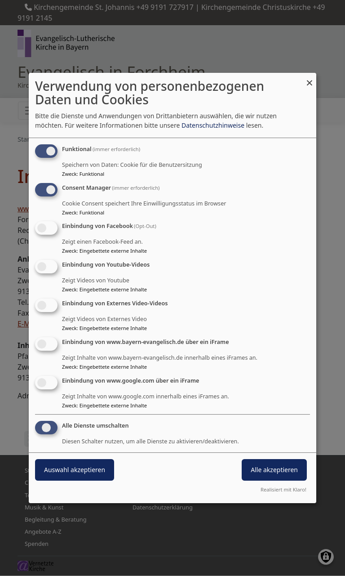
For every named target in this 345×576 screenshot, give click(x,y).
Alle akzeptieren (274, 470)
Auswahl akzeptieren (74, 470)
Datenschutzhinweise (212, 125)
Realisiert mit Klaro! (283, 489)
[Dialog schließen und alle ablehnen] (309, 78)
